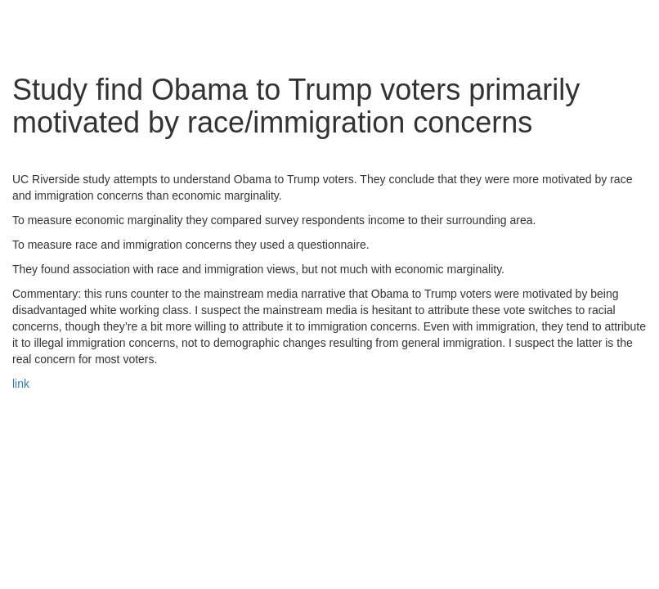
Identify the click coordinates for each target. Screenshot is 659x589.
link (20, 383)
